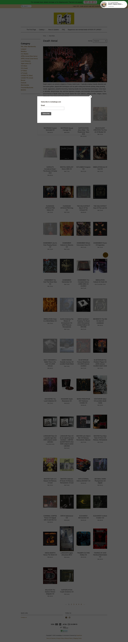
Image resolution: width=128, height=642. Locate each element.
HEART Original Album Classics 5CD (116, 4)
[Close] (90, 96)
